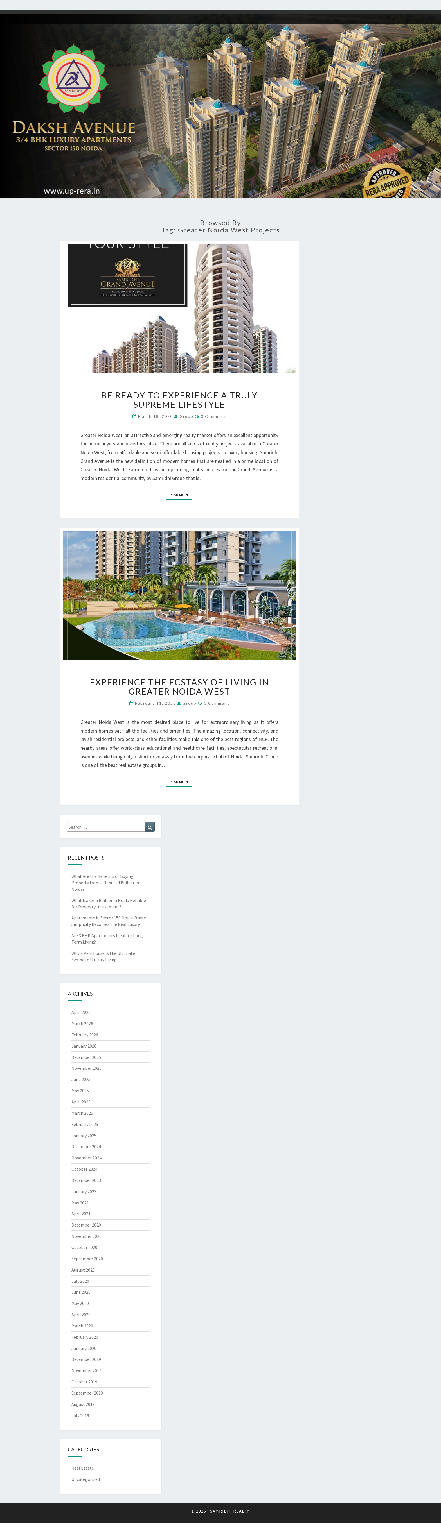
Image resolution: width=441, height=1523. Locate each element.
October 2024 (84, 1169)
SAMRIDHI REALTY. (230, 1511)
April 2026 (81, 1012)
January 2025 (83, 1135)
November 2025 (86, 1068)
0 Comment (213, 416)
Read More (181, 494)
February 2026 (84, 1034)
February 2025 (84, 1124)
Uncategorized (85, 1479)
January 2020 (83, 1348)
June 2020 (81, 1292)
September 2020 (87, 1258)
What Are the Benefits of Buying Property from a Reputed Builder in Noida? (105, 882)
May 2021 (80, 1202)
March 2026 (82, 1023)
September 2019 (87, 1393)
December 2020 (86, 1225)
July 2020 (80, 1281)
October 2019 (84, 1381)
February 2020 (84, 1337)
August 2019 (83, 1404)
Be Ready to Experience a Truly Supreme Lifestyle (179, 399)
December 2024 (86, 1146)
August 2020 (83, 1270)
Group (186, 416)
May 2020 (80, 1303)
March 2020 (82, 1326)
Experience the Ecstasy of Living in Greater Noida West (179, 686)
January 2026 (83, 1046)
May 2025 (80, 1090)
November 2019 (86, 1370)
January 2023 (83, 1191)
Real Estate (82, 1468)
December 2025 (86, 1057)
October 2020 (84, 1247)
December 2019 (86, 1359)
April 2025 (81, 1102)
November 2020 (86, 1236)
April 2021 (81, 1213)
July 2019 (80, 1415)
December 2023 (86, 1180)
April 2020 (81, 1314)
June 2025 (81, 1079)
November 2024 (86, 1158)
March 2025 (82, 1113)
